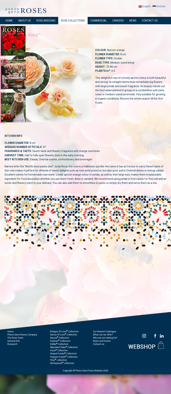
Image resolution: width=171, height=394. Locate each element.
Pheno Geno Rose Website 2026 (91, 370)
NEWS (132, 20)
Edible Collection (59, 344)
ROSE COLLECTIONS (73, 20)
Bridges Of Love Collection (64, 331)
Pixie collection (58, 360)
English (144, 6)
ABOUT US (24, 20)
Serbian (159, 6)
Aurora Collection (59, 338)
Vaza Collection (59, 350)
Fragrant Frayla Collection (63, 357)
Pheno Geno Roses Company (22, 334)
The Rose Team (15, 338)
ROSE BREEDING (45, 20)
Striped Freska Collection (63, 353)
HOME (9, 20)
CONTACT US (150, 20)
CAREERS (118, 20)
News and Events (102, 341)
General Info (13, 341)
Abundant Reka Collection (64, 347)
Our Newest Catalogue (104, 331)
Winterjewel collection (62, 363)
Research (12, 344)
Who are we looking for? (105, 338)
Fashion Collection (60, 341)
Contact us (98, 344)
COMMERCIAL (98, 20)
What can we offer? (103, 334)
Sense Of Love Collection (63, 334)
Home (10, 331)
